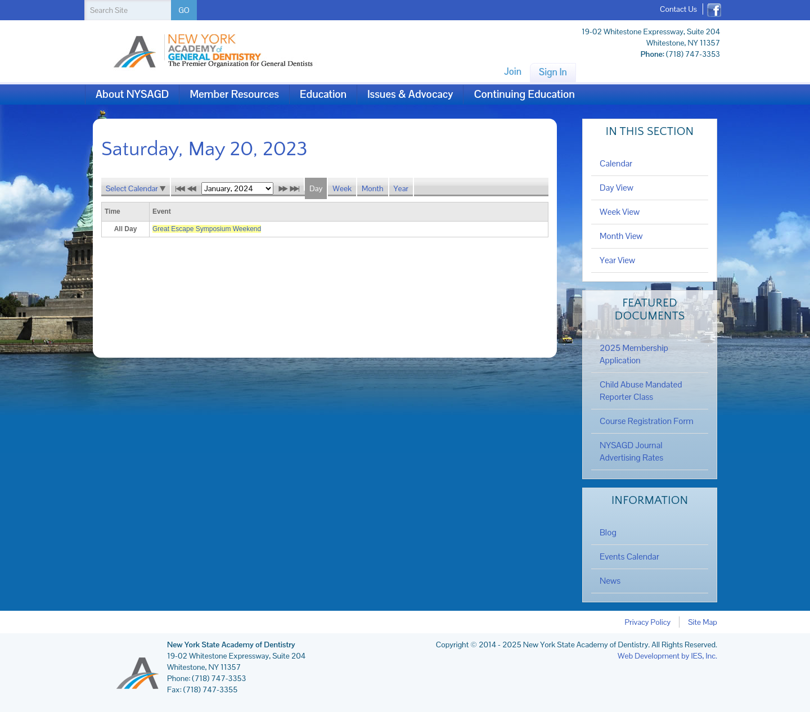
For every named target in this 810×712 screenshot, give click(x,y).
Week (342, 188)
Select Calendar (135, 188)
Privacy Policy (648, 622)
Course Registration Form (647, 421)
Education (323, 94)
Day (315, 188)
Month (373, 188)
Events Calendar (629, 556)
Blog (608, 532)
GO (184, 10)
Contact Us (678, 9)
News (610, 581)
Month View (621, 236)
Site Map (702, 622)
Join (512, 71)
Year (401, 188)
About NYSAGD (132, 94)
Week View (620, 212)
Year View (617, 260)
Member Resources (234, 94)
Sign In (553, 72)
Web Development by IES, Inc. (667, 656)
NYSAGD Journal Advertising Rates (631, 451)
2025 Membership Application (634, 354)
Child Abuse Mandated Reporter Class (641, 391)
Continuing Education (524, 94)
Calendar (616, 163)
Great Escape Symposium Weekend (206, 229)
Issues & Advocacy (410, 94)
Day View (616, 187)
